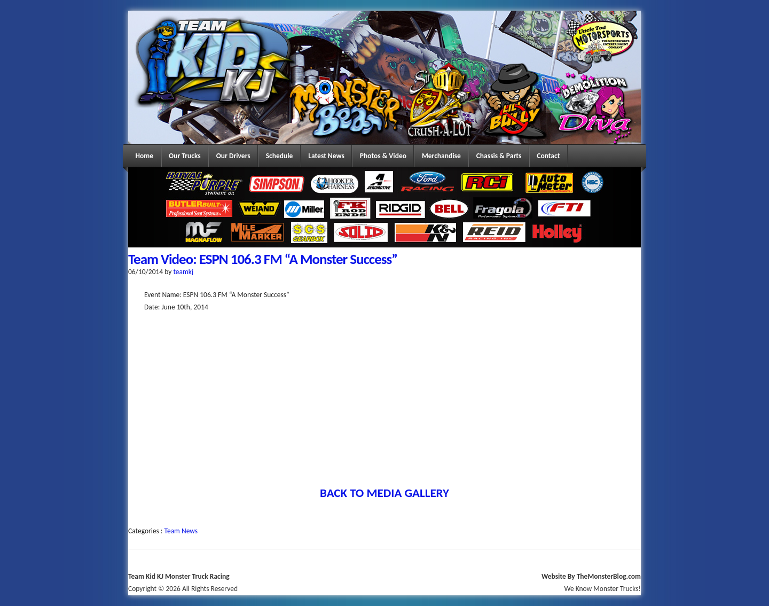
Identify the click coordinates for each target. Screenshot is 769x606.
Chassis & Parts (499, 155)
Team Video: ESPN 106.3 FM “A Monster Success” (262, 259)
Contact (548, 155)
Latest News (326, 155)
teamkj (183, 271)
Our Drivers (233, 155)
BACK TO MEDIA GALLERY (384, 492)
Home (145, 155)
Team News (181, 530)
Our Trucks (185, 155)
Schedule (279, 155)
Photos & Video (383, 155)
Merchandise (441, 155)
